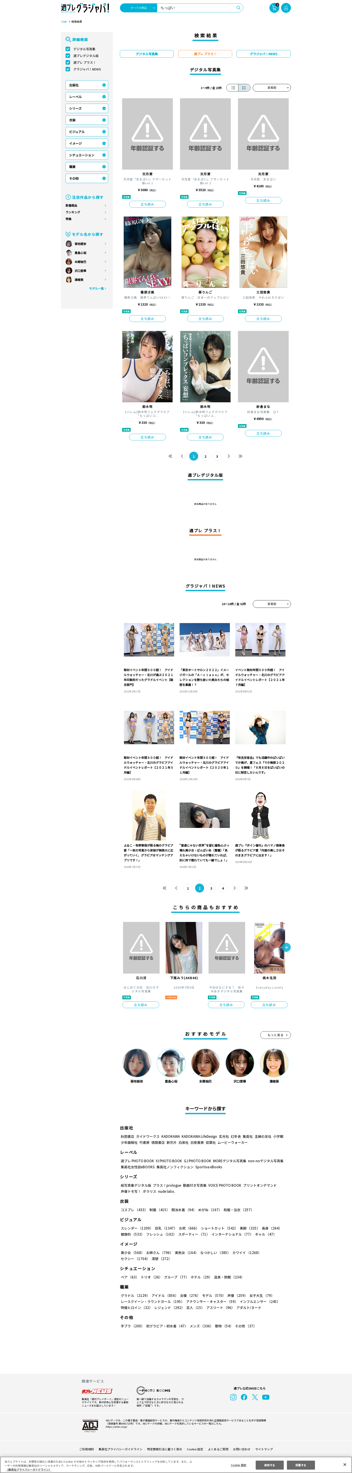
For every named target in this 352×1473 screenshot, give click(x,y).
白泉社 (183, 1142)
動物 (223, 1326)
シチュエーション (81, 155)
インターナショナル (231, 1234)
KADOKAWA (170, 1136)
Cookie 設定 (195, 1449)
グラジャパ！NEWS (87, 69)
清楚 (131, 1258)
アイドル (164, 1295)
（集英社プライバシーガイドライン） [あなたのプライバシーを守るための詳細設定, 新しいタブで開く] (28, 1469)
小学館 (278, 1136)
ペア (130, 1277)
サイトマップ (264, 1449)
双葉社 (211, 1142)
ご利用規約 (86, 1449)
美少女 (132, 1252)
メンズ (200, 1326)
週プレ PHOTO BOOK (137, 1160)
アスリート (219, 1307)
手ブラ (132, 1326)
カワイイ (245, 1252)
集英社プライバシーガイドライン (121, 1449)
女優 (189, 1295)
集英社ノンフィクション (174, 1166)
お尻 (188, 1228)
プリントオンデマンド (258, 1185)
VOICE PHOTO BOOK (224, 1185)
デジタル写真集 (84, 49)
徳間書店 (158, 1142)
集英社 (247, 1136)
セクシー (275, 1252)
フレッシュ (161, 1234)
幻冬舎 (235, 1136)
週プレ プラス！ (84, 62)
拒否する (269, 1465)
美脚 (248, 1228)
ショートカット (218, 1228)
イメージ (75, 143)
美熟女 (185, 1252)
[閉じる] (345, 1464)
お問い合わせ (241, 1449)
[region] (176, 1465)
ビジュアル (77, 131)
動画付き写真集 (194, 1185)
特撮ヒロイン (136, 1307)
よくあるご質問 (218, 1449)
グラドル (135, 1295)
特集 (68, 219)
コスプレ (134, 1209)
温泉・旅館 (228, 1277)
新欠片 (172, 1142)
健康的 (132, 1234)
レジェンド (169, 1307)
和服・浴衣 (237, 1209)
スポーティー (193, 1234)
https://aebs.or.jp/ (116, 1426)
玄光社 (223, 1136)
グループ (176, 1277)
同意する (300, 1465)
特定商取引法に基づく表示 (164, 1449)
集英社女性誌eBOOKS (137, 1166)
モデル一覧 (96, 288)
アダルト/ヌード (247, 1307)
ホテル (200, 1277)
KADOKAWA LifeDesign (199, 1136)
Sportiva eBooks (207, 1166)
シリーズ (75, 108)
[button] (286, 947)
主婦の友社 (262, 1136)
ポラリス (149, 1191)
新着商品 (71, 205)
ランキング (73, 212)
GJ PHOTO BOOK (195, 1160)
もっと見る (276, 1035)
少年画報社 (129, 1142)
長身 (269, 1228)
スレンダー (137, 1228)
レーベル (75, 96)
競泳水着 (183, 1209)
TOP (63, 21)
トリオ (151, 1277)
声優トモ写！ (131, 1191)
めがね (208, 1209)
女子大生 (259, 1295)
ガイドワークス (148, 1136)
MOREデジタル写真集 (227, 1160)
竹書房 (144, 1142)
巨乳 (165, 1228)
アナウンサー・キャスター (212, 1301)
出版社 (74, 85)
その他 (74, 178)
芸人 (195, 1307)
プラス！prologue (166, 1185)
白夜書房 (197, 1142)
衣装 (72, 120)
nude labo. (166, 1191)
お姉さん (159, 1252)
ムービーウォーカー (233, 1142)
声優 (236, 1295)
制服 (159, 1209)
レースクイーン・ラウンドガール (152, 1301)
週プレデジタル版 (86, 55)
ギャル (264, 1234)
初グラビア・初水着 (166, 1326)
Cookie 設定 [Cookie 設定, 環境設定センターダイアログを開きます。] (238, 1465)
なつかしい (214, 1252)
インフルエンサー (259, 1301)
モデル (212, 1295)
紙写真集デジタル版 (136, 1185)
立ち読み (147, 204)
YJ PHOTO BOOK (167, 1160)
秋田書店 (127, 1136)
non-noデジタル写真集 (262, 1160)
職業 (72, 166)
